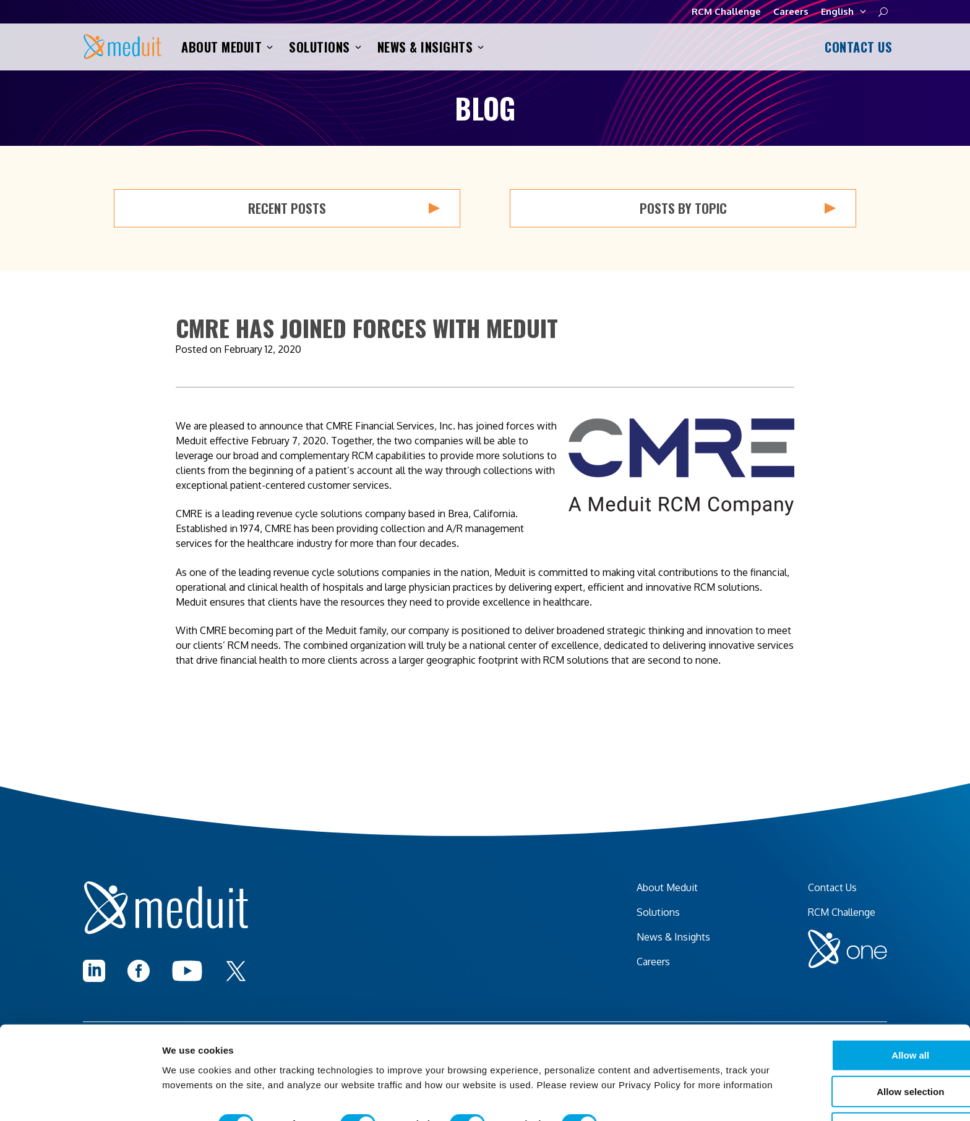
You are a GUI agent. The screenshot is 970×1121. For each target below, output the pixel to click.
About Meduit (227, 47)
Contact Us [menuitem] (832, 887)
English (843, 12)
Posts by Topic (738, 208)
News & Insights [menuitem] (673, 937)
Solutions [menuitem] (658, 912)
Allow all (835, 1012)
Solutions (325, 47)
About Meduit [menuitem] (667, 887)
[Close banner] (950, 1001)
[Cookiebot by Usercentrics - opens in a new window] (80, 1097)
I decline (835, 1085)
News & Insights (430, 47)
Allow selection (835, 1049)
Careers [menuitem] (653, 961)
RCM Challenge (726, 11)
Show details (649, 1096)
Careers (791, 11)
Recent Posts (344, 208)
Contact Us (856, 47)
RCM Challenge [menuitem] (841, 912)
